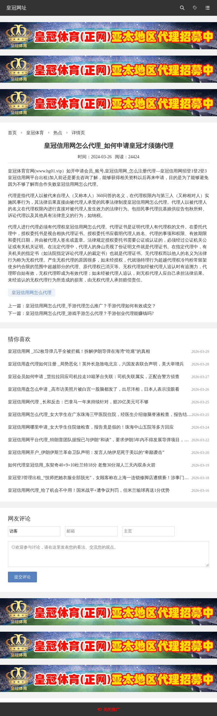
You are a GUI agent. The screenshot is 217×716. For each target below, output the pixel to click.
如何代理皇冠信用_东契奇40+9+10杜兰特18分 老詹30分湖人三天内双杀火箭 (81, 465)
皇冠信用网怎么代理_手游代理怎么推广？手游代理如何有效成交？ (91, 306)
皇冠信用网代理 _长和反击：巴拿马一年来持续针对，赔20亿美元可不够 (78, 402)
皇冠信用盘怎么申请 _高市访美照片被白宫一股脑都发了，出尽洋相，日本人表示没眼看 (93, 389)
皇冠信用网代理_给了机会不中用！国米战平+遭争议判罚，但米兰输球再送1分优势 (89, 490)
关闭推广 (111, 709)
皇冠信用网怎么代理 (31, 292)
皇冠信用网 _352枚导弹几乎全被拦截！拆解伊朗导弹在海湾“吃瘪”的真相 (79, 351)
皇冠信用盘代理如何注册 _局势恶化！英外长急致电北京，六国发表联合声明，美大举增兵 (96, 364)
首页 (12, 132)
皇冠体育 (35, 132)
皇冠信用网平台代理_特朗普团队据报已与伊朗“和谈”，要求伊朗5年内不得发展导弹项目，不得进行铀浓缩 (111, 439)
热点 (57, 132)
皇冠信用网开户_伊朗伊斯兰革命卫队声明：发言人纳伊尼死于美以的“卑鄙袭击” (86, 452)
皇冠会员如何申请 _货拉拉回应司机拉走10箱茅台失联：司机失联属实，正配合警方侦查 (93, 376)
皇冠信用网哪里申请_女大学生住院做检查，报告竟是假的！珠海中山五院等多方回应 (91, 427)
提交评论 (22, 580)
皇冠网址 (16, 7)
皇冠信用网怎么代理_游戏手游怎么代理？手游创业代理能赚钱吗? (90, 313)
